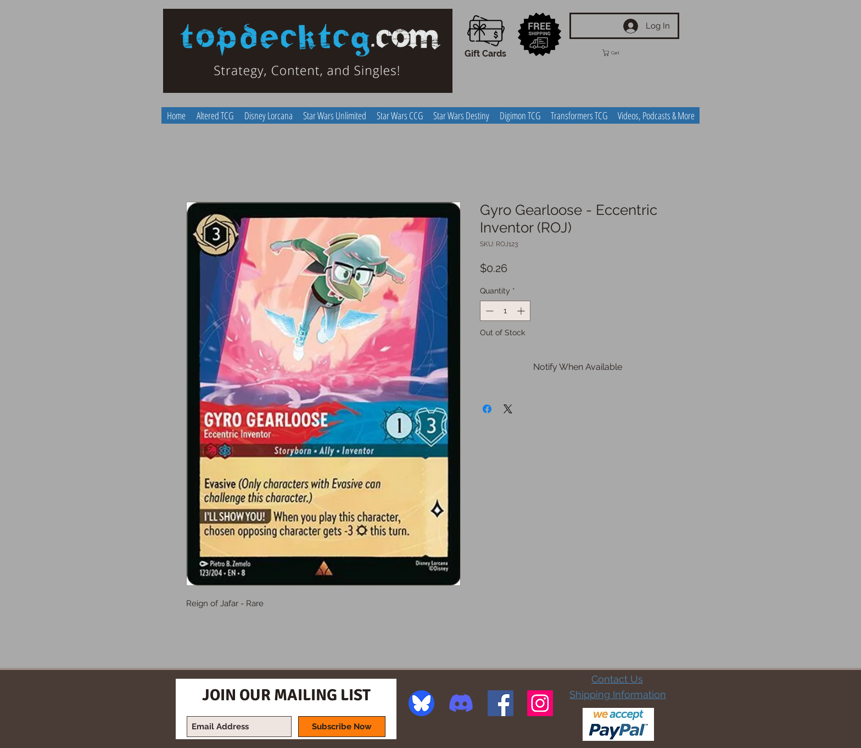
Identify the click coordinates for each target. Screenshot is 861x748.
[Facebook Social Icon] (500, 703)
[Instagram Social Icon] (540, 703)
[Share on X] (508, 408)
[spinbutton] (505, 310)
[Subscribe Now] (341, 726)
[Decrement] (488, 310)
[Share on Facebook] (487, 408)
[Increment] (522, 310)
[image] (421, 703)
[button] (621, 52)
